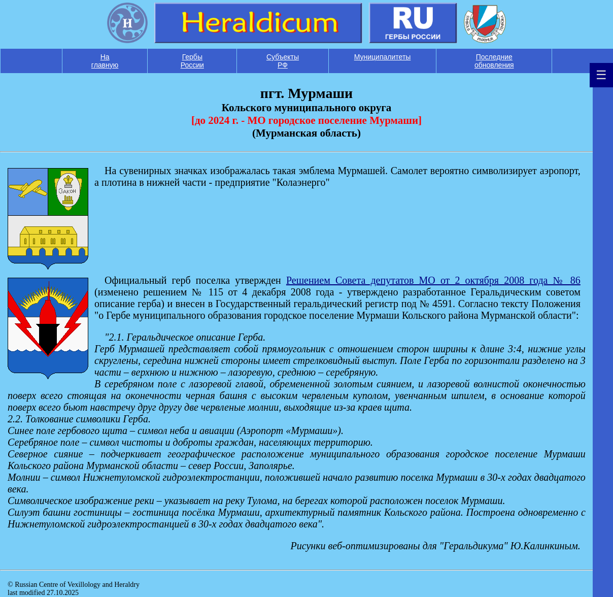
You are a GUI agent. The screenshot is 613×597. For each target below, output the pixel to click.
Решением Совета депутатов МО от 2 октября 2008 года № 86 (433, 280)
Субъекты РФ (282, 61)
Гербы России (192, 61)
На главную (104, 61)
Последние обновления (494, 61)
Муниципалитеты (382, 57)
